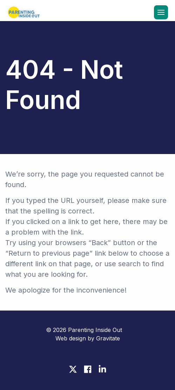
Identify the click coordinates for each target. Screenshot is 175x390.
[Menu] (161, 12)
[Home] (23, 13)
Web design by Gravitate (87, 338)
